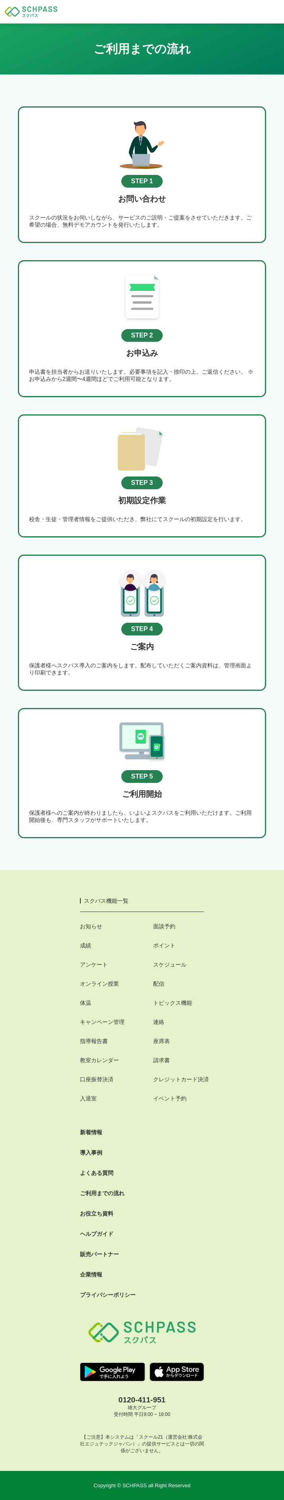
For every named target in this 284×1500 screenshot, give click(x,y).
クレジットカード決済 (181, 1079)
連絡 (158, 1022)
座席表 (161, 1041)
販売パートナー (99, 1254)
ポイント (164, 945)
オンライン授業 (99, 983)
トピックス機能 (172, 1003)
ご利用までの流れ (102, 1193)
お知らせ (91, 926)
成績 (85, 945)
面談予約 (164, 926)
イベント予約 (170, 1098)
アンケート (94, 964)
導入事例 (91, 1152)
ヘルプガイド (96, 1234)
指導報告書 (94, 1041)
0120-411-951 (142, 1400)
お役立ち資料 (96, 1213)
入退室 (88, 1098)
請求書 (161, 1060)
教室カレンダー (99, 1060)
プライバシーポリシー (108, 1295)
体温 (85, 1003)
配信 (158, 983)
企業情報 (91, 1274)
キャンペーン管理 (102, 1022)
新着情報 (91, 1132)
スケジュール (170, 964)
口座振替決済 (96, 1079)
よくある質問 (96, 1173)
